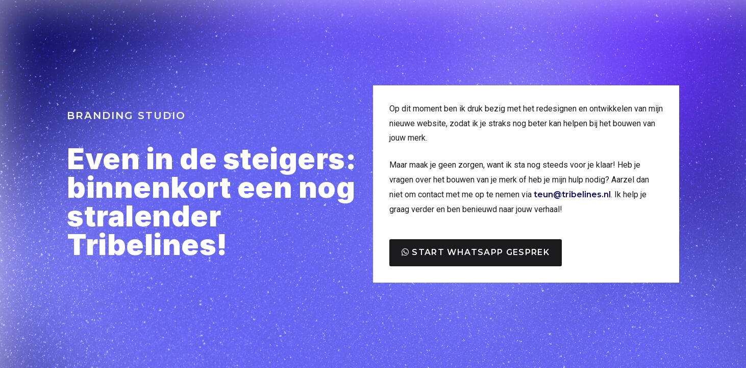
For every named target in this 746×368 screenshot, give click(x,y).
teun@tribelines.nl (572, 194)
